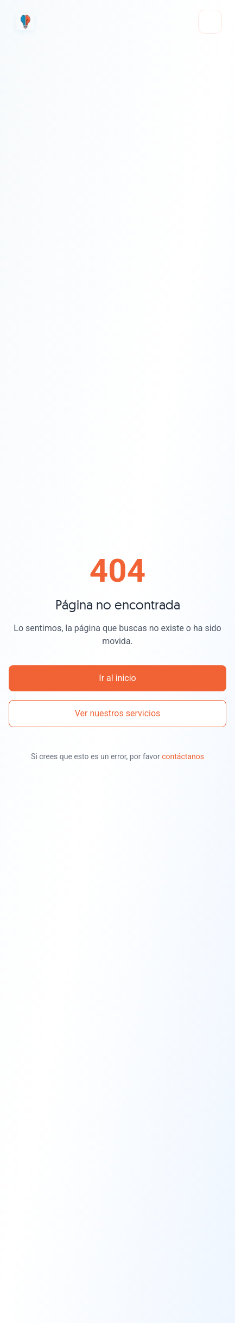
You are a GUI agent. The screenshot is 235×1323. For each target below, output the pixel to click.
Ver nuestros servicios (118, 713)
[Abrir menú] (210, 22)
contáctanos (183, 756)
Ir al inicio (117, 678)
